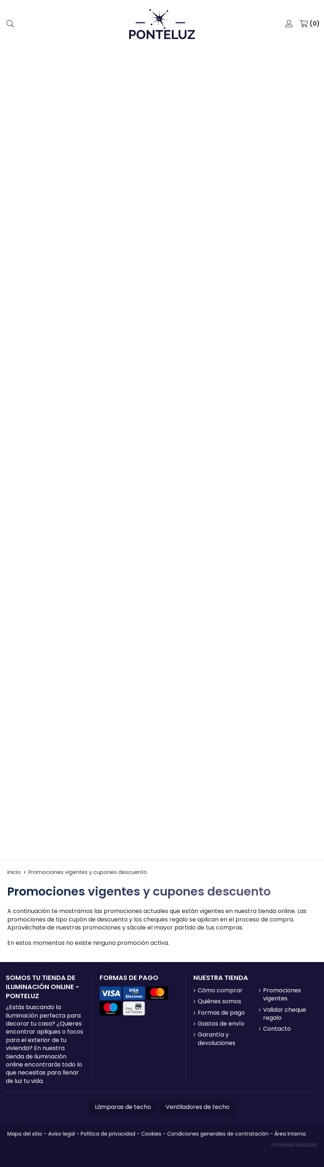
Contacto (277, 1029)
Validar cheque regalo (284, 1014)
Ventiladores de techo (198, 1107)
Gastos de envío (221, 1024)
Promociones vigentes (282, 995)
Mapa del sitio (24, 1133)
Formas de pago (221, 1013)
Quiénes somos (219, 1001)
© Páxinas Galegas (294, 1145)
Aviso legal (61, 1133)
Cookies (151, 1133)
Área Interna (290, 1133)
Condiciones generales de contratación (218, 1133)
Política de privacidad (108, 1133)
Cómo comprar (220, 991)
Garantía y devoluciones (216, 1039)
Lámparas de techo (123, 1107)
